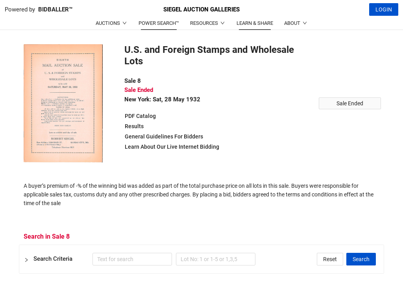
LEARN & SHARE (255, 23)
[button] (201, 259)
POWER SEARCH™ (159, 23)
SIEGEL (201, 9)
